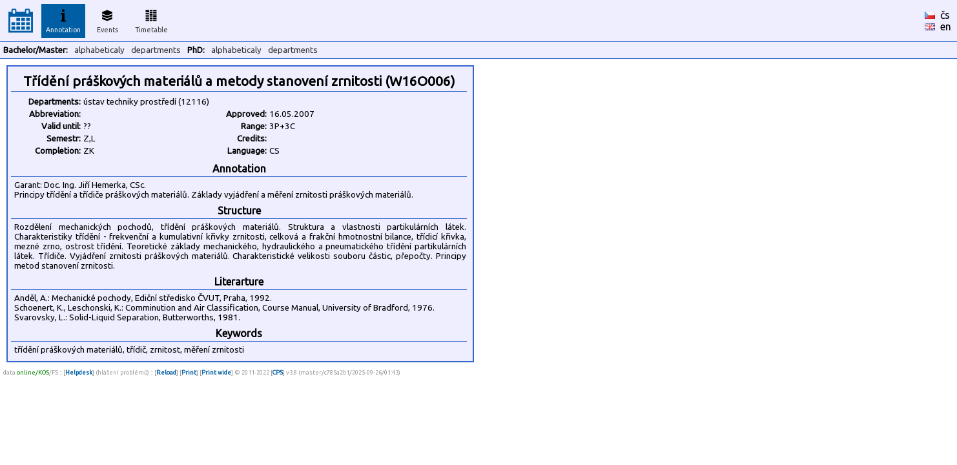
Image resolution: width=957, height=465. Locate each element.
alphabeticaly (99, 50)
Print (188, 372)
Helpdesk (78, 372)
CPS (278, 372)
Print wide (216, 372)
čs (945, 15)
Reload (166, 372)
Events (107, 19)
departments (156, 50)
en (945, 26)
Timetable (151, 19)
